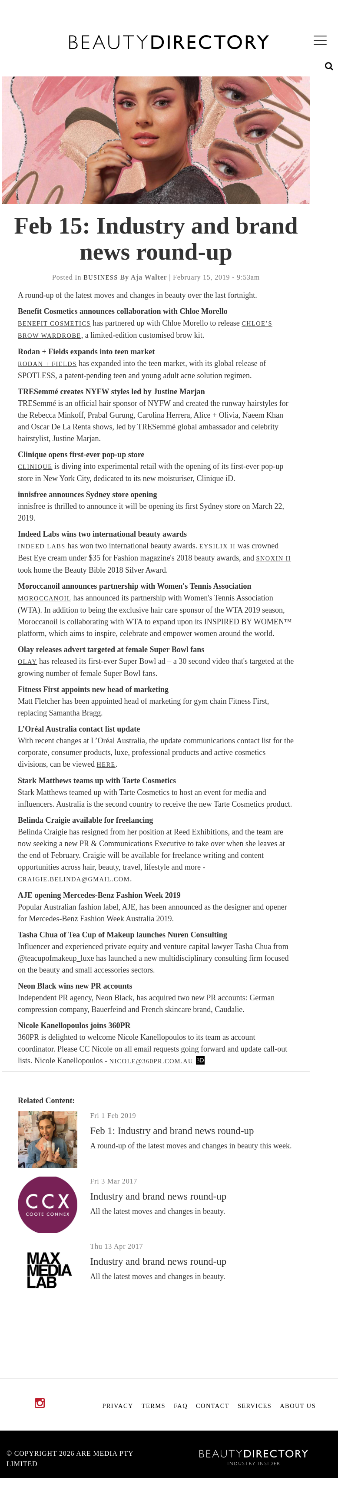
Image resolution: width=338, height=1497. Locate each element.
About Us (298, 1405)
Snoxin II (274, 558)
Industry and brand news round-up (158, 1196)
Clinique (35, 466)
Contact (212, 1405)
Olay (27, 661)
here (105, 764)
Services (255, 1405)
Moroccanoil (44, 598)
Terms (154, 1405)
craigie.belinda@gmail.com (74, 879)
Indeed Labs (42, 546)
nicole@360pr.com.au (151, 1061)
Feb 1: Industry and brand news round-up (172, 1130)
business (100, 277)
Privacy (117, 1405)
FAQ (181, 1405)
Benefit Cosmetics (54, 323)
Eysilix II (217, 546)
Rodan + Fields (47, 363)
